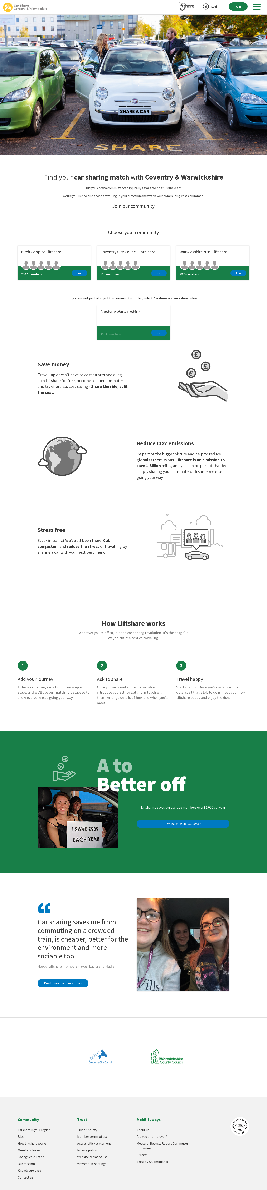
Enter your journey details (38, 687)
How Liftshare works (32, 1143)
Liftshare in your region (34, 1130)
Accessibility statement (94, 1143)
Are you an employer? (152, 1136)
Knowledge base (29, 1170)
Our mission (26, 1164)
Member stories (29, 1150)
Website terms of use (92, 1157)
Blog (21, 1136)
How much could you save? (183, 824)
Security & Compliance (153, 1161)
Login (215, 6)
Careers (142, 1155)
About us (143, 1130)
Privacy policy (87, 1150)
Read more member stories (63, 983)
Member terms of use (92, 1136)
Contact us (25, 1177)
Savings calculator (31, 1157)
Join (238, 6)
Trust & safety (87, 1130)
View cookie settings (91, 1164)
